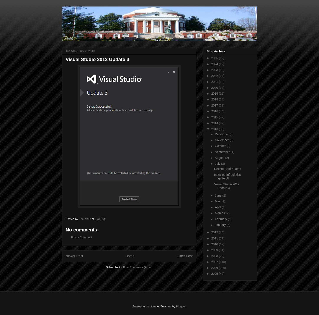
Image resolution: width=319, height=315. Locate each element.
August (220, 158)
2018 (215, 99)
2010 (215, 244)
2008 (215, 256)
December (222, 134)
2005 (215, 273)
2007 (215, 262)
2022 (215, 76)
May (218, 201)
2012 (215, 232)
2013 (215, 129)
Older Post (185, 256)
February (221, 219)
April (218, 207)
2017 (215, 105)
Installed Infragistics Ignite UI (227, 176)
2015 (215, 117)
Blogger (181, 306)
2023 (215, 70)
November (222, 140)
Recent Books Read (227, 169)
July (218, 163)
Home (129, 256)
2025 (215, 58)
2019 (215, 93)
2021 (215, 82)
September (223, 152)
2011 (215, 238)
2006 (215, 268)
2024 (215, 64)
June (218, 195)
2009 (215, 250)
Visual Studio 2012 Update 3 (226, 186)
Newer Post (74, 256)
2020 (215, 87)
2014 (215, 123)
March (219, 213)
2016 (215, 111)
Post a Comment (81, 237)
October (221, 146)
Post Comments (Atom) (137, 267)
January (221, 225)
